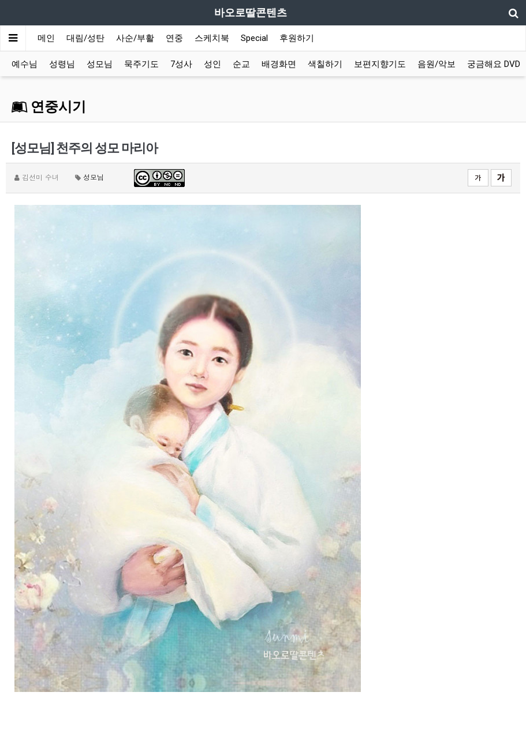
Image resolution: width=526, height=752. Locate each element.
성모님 (100, 64)
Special (254, 38)
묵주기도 (141, 64)
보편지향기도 (380, 64)
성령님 (62, 64)
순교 (241, 64)
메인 (46, 38)
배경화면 (279, 64)
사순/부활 (135, 38)
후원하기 (296, 38)
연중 (174, 38)
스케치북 (212, 38)
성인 (212, 64)
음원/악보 (436, 64)
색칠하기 (325, 64)
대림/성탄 (85, 38)
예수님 (25, 64)
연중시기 (49, 107)
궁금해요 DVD (493, 64)
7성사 (181, 64)
